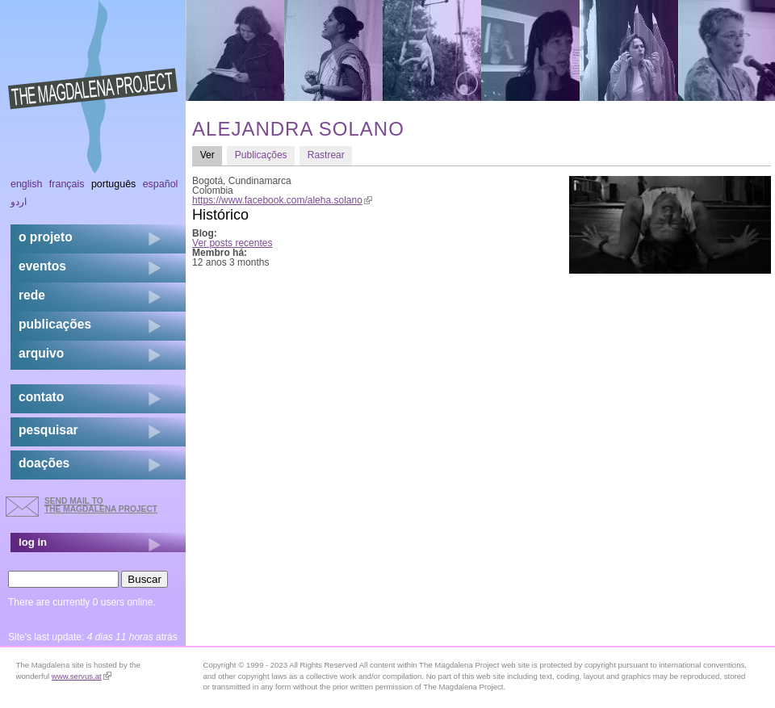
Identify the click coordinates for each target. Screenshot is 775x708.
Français (67, 184)
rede (32, 295)
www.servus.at (81, 676)
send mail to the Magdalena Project (100, 504)
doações (44, 463)
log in (33, 542)
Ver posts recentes (232, 243)
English (26, 184)
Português (113, 184)
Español (160, 184)
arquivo (41, 353)
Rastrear (326, 155)
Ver (211, 155)
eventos (42, 266)
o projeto (46, 237)
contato (41, 397)
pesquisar (48, 430)
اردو (18, 201)
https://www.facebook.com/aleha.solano (282, 200)
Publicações (261, 155)
